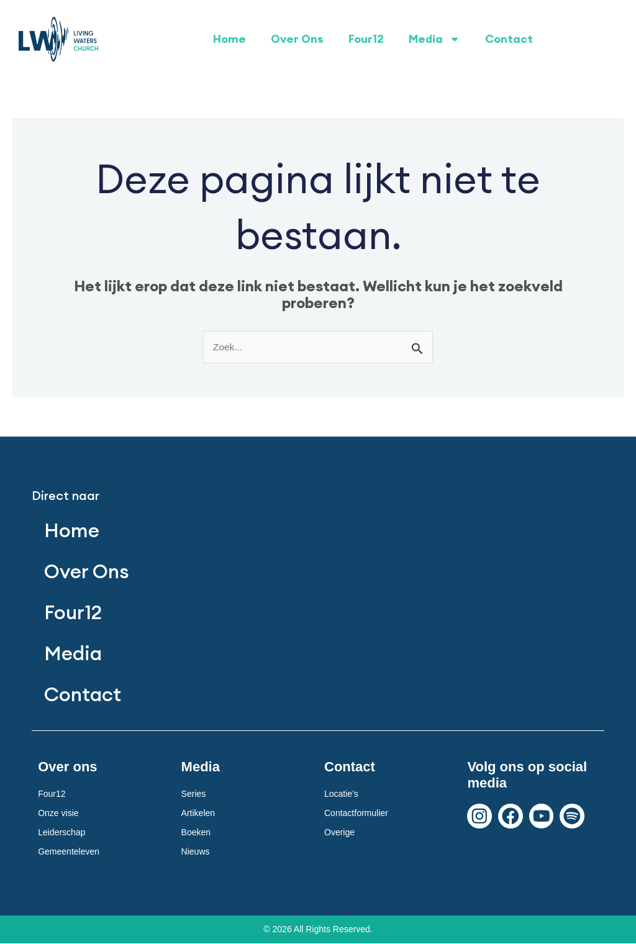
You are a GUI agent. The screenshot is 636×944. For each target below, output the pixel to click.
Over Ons (297, 39)
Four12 (366, 39)
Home (229, 39)
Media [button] (434, 39)
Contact (509, 39)
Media (74, 653)
